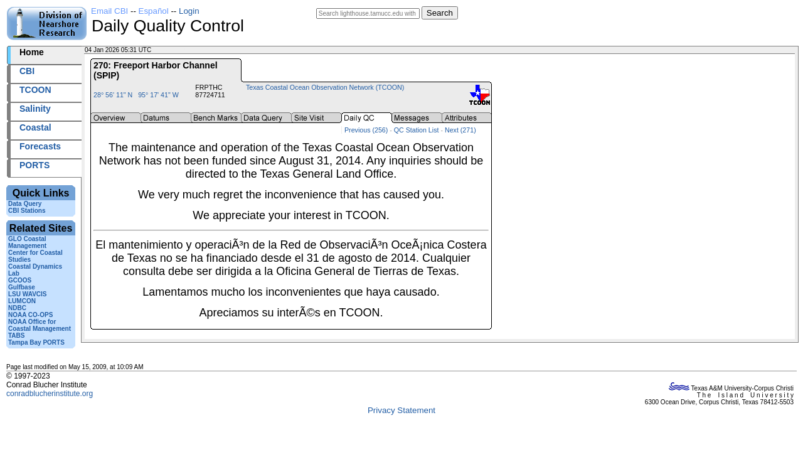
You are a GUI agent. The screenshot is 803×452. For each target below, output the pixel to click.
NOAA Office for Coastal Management (39, 325)
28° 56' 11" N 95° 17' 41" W (136, 95)
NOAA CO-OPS (30, 314)
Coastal (35, 127)
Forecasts (40, 146)
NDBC (17, 307)
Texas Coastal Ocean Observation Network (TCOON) (325, 87)
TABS (16, 335)
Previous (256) (366, 130)
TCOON (35, 90)
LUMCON (22, 301)
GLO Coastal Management (27, 242)
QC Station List (416, 130)
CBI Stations (26, 210)
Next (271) (460, 130)
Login (189, 11)
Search (440, 13)
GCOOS (19, 280)
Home (31, 52)
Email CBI (109, 11)
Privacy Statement (401, 410)
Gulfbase (21, 287)
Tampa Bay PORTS (36, 342)
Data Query (24, 203)
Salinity (35, 109)
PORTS (34, 165)
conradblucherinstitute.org (49, 393)
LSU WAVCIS (27, 294)
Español (154, 11)
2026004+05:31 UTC (182, 49)
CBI (27, 71)
